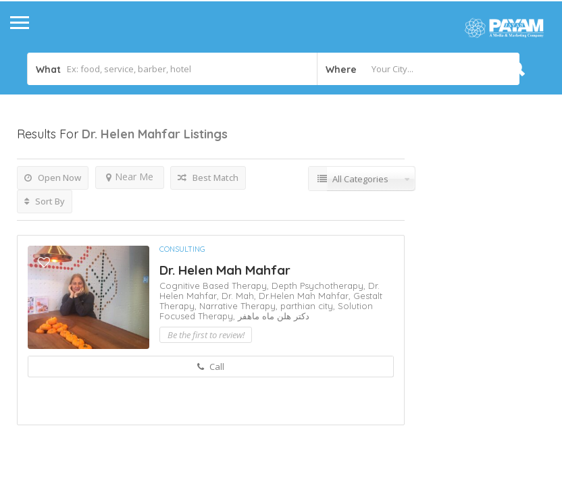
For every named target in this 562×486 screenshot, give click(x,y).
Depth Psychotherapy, (320, 285)
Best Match (208, 177)
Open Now (52, 177)
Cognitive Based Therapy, (215, 285)
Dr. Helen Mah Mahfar (224, 270)
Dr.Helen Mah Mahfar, (306, 295)
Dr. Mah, (240, 295)
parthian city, (309, 305)
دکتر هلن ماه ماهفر (273, 315)
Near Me (129, 176)
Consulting (182, 249)
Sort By (44, 201)
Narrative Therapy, (239, 305)
